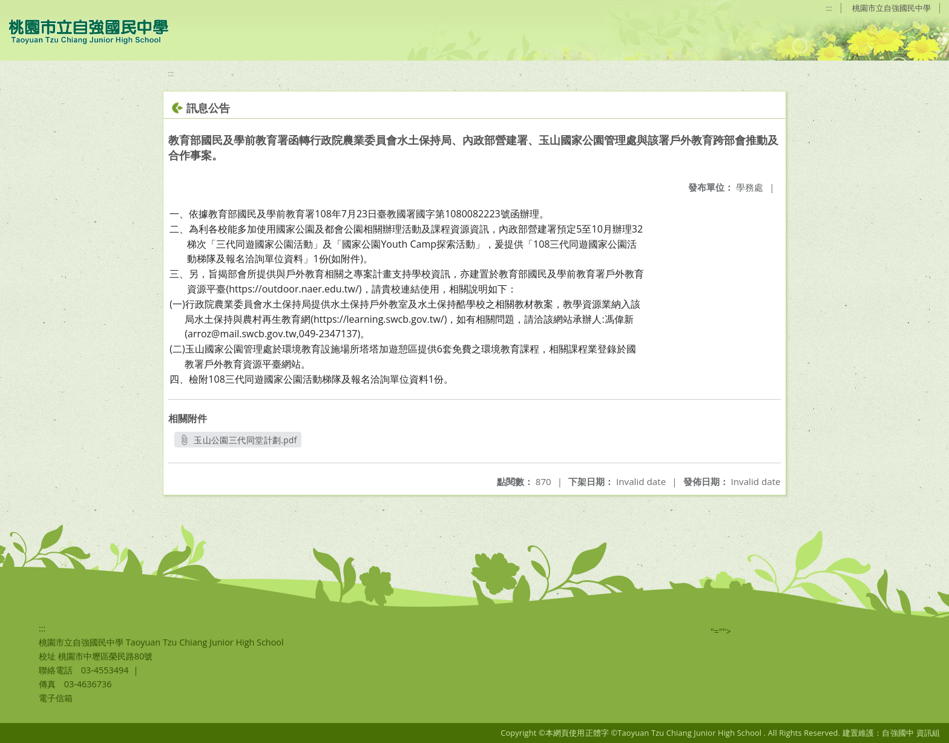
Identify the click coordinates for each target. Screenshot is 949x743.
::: (829, 7)
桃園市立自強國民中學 (891, 7)
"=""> (721, 631)
